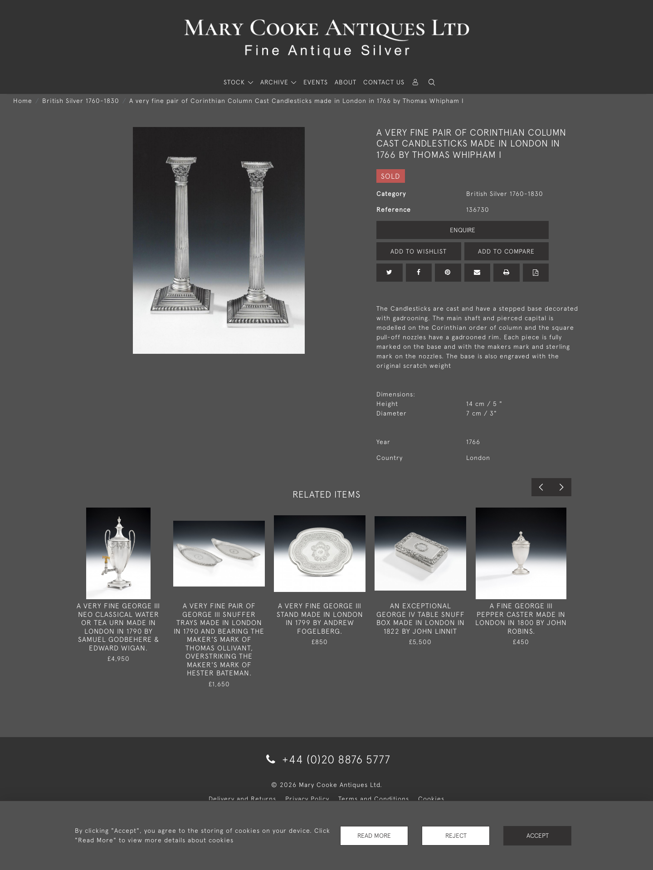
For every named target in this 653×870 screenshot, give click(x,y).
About (345, 82)
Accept (537, 835)
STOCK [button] (235, 82)
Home (22, 100)
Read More (374, 835)
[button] (431, 82)
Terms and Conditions (373, 798)
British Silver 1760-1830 (80, 100)
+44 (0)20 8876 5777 (326, 759)
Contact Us (383, 82)
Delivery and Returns (242, 798)
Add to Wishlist (418, 251)
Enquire (462, 230)
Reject (456, 835)
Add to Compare (506, 251)
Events (315, 82)
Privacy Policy (307, 798)
